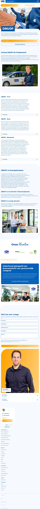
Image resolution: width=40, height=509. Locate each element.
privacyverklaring (17, 341)
